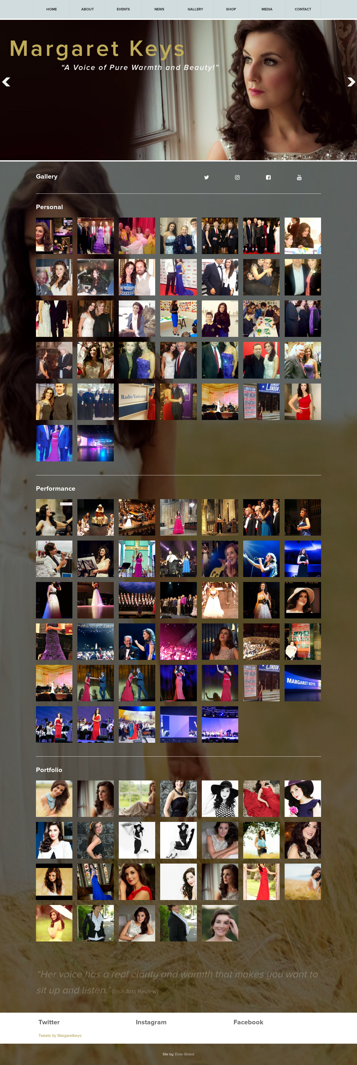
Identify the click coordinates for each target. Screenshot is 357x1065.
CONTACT (303, 9)
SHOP (231, 9)
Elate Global (184, 1054)
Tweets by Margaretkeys (59, 1035)
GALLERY (195, 9)
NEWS (159, 9)
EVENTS (123, 9)
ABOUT (87, 9)
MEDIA (267, 9)
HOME (51, 9)
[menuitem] (51, 9)
